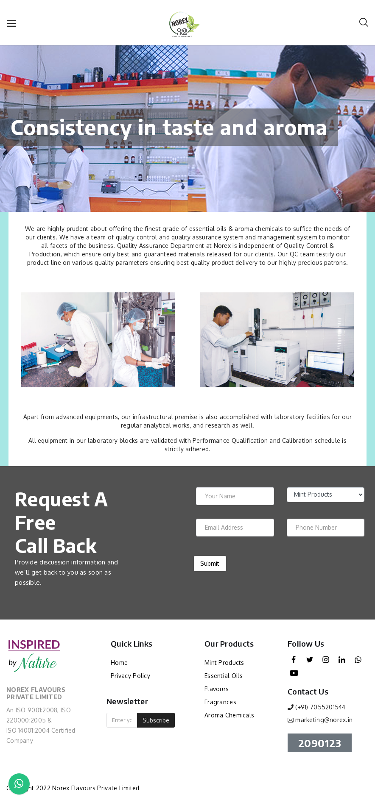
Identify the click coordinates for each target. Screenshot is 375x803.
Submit (209, 563)
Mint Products (224, 662)
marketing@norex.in (324, 719)
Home (119, 662)
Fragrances (220, 702)
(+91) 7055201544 (320, 707)
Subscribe (156, 720)
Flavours (216, 688)
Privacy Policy (130, 675)
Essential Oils (223, 675)
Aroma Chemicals (229, 715)
